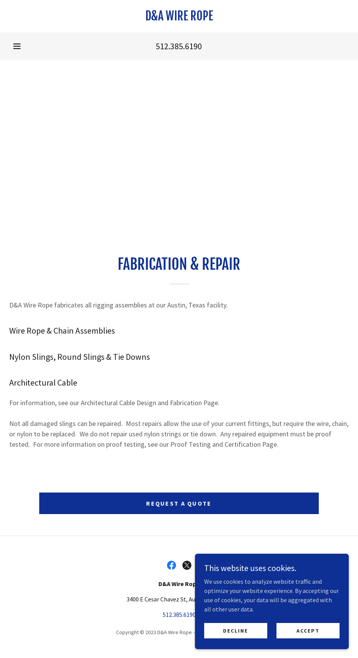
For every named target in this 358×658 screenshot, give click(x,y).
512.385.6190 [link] (179, 46)
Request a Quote (178, 503)
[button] (17, 46)
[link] (179, 18)
